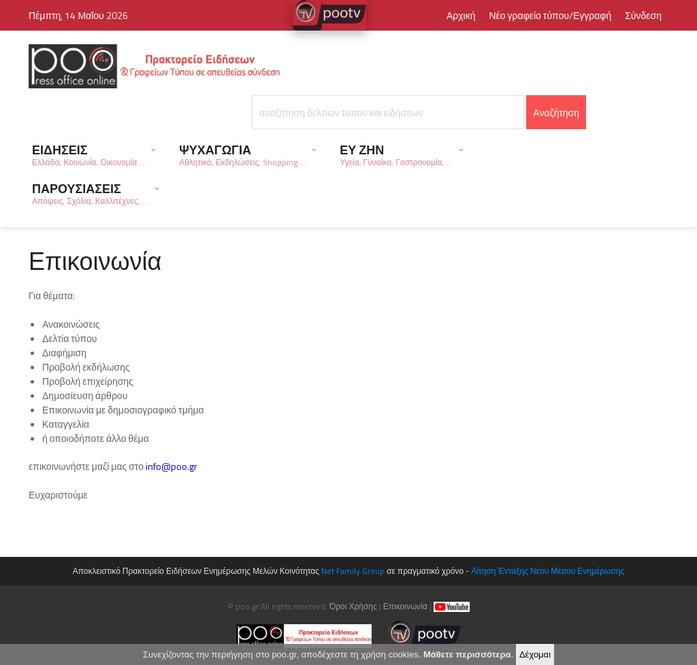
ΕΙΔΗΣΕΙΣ (88, 155)
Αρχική (461, 15)
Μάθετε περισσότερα (467, 657)
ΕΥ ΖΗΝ (396, 155)
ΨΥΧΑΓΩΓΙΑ (242, 155)
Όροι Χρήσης (353, 606)
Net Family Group (353, 570)
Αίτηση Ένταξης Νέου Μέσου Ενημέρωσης (547, 570)
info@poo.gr (171, 466)
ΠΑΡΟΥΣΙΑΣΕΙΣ (90, 193)
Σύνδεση (643, 15)
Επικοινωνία (405, 606)
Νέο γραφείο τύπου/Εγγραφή (550, 15)
